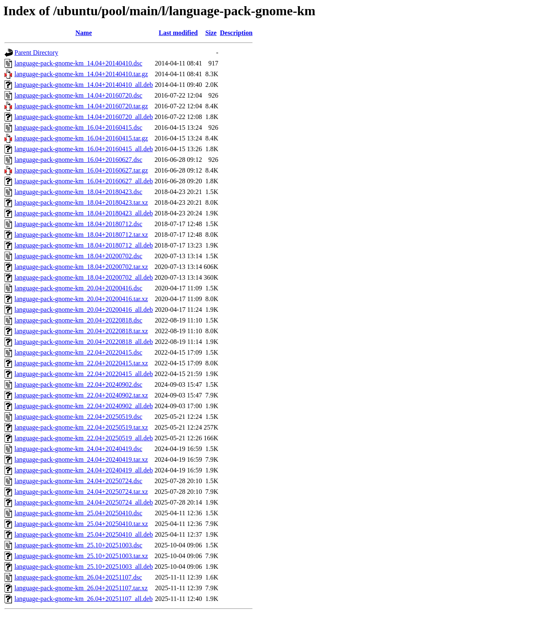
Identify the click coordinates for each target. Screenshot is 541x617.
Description (236, 32)
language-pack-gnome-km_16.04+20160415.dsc (78, 127)
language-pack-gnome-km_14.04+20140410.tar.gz (81, 73)
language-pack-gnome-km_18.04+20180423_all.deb (83, 213)
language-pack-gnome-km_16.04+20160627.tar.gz (81, 170)
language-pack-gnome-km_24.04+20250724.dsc (78, 480)
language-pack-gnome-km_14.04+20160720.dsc (78, 95)
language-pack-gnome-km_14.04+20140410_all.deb (83, 84)
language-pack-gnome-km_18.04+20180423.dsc (78, 191)
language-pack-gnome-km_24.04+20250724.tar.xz (81, 491)
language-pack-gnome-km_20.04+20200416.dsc (78, 288)
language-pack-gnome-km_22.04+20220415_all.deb (83, 373)
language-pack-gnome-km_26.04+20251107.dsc (78, 577)
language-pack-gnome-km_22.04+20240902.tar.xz (81, 395)
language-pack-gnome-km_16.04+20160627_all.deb (83, 181)
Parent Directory (36, 52)
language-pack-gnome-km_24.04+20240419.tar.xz (81, 459)
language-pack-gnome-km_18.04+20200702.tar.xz (81, 266)
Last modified (178, 32)
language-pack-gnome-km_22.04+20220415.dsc (78, 352)
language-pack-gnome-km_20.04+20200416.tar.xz (81, 298)
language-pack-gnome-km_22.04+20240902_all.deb (83, 405)
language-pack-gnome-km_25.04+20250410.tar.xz (81, 523)
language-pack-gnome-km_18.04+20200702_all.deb (83, 277)
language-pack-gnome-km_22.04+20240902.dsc (78, 384)
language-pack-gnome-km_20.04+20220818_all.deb (83, 341)
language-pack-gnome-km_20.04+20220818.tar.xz (81, 330)
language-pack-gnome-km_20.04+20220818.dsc (78, 320)
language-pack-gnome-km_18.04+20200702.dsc (78, 255)
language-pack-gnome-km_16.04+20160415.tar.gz (81, 138)
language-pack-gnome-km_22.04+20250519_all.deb (83, 438)
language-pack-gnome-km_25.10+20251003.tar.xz (81, 555)
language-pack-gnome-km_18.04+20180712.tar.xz (81, 234)
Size (211, 32)
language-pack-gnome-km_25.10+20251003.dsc (78, 545)
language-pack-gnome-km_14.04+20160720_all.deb (83, 116)
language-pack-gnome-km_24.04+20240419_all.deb (83, 470)
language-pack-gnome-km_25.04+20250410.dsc (78, 513)
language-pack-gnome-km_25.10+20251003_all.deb (83, 566)
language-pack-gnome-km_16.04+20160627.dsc (78, 159)
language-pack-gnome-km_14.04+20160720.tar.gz (81, 106)
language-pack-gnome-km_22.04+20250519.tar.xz (81, 427)
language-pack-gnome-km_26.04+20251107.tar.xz (81, 587)
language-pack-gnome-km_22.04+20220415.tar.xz (81, 363)
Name (83, 32)
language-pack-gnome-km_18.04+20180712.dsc (78, 223)
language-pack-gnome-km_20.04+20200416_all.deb (83, 309)
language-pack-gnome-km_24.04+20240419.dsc (78, 448)
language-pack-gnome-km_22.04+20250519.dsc (78, 416)
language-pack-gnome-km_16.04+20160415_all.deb (83, 148)
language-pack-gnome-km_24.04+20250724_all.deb (83, 502)
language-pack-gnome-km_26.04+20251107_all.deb (83, 598)
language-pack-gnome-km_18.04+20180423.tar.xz (81, 202)
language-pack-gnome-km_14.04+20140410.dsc (78, 63)
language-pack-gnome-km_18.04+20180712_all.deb (83, 245)
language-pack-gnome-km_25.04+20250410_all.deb (83, 534)
